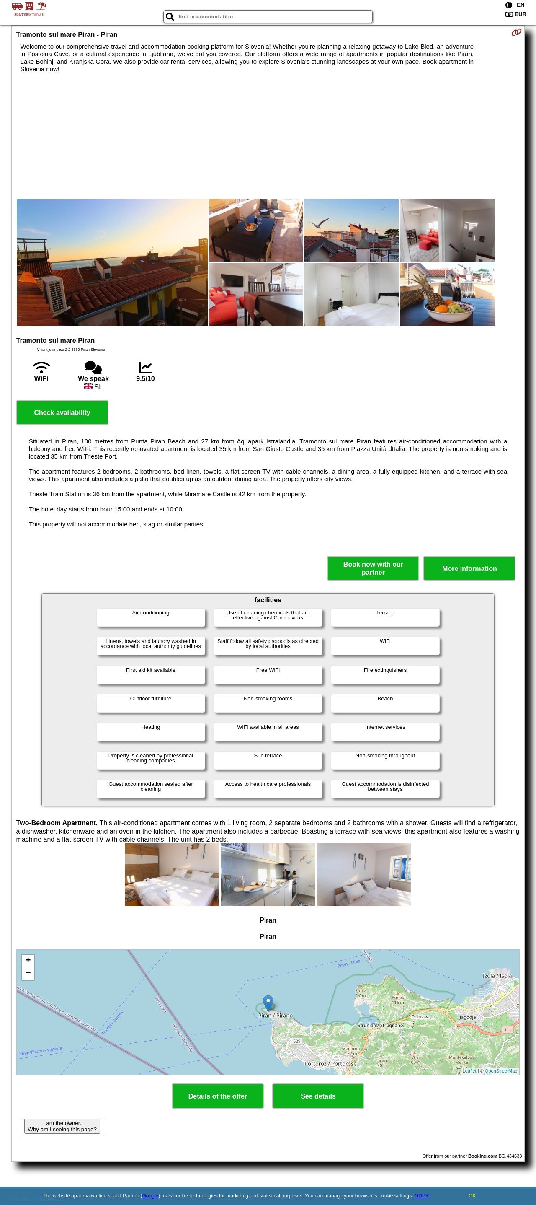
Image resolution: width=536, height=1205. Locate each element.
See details (318, 1096)
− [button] (28, 973)
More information (469, 568)
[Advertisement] (268, 135)
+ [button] (28, 961)
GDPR (422, 1196)
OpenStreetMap (501, 1070)
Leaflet (470, 1070)
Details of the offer (217, 1096)
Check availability (62, 412)
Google (150, 1196)
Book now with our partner (373, 568)
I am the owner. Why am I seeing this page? (62, 1126)
